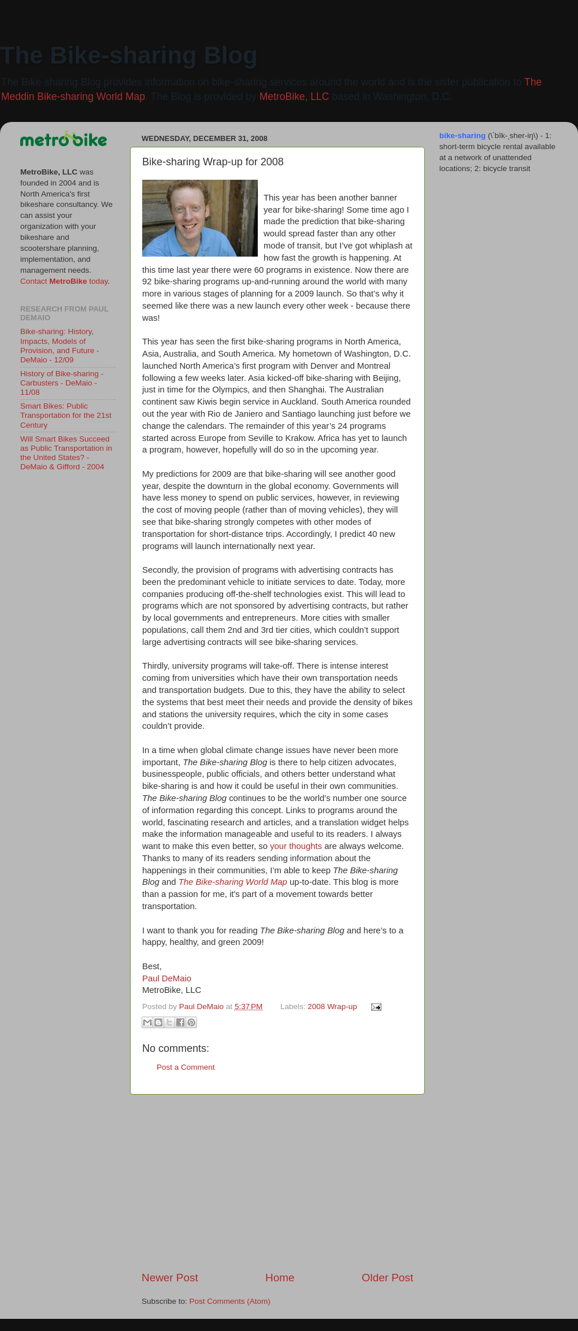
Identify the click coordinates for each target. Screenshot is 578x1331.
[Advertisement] (277, 1182)
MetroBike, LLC (294, 96)
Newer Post (170, 1277)
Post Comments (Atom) (230, 1301)
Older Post (387, 1277)
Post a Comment (186, 1067)
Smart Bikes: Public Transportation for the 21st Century (66, 415)
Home (279, 1277)
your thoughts (296, 846)
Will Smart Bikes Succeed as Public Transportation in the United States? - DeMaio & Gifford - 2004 (66, 453)
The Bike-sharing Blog (129, 55)
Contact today (64, 281)
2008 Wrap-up (332, 1006)
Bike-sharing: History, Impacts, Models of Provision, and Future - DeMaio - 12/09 (59, 345)
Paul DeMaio (166, 978)
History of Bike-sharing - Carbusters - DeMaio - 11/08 (61, 382)
